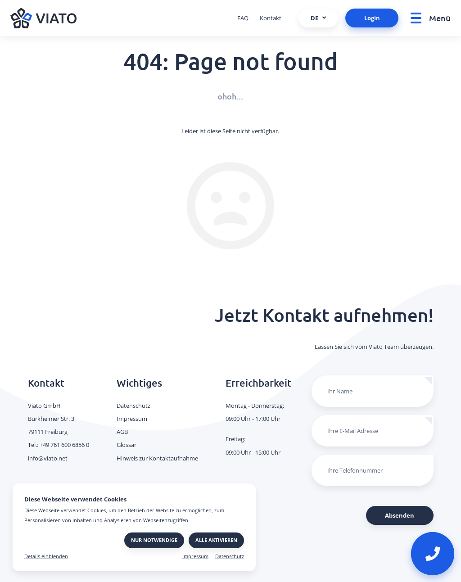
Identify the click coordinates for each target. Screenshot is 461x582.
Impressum (195, 556)
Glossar (126, 445)
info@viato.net (48, 458)
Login (372, 18)
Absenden (399, 515)
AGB (122, 432)
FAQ (243, 18)
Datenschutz (229, 556)
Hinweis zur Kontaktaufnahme (157, 458)
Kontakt (270, 18)
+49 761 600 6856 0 (64, 445)
